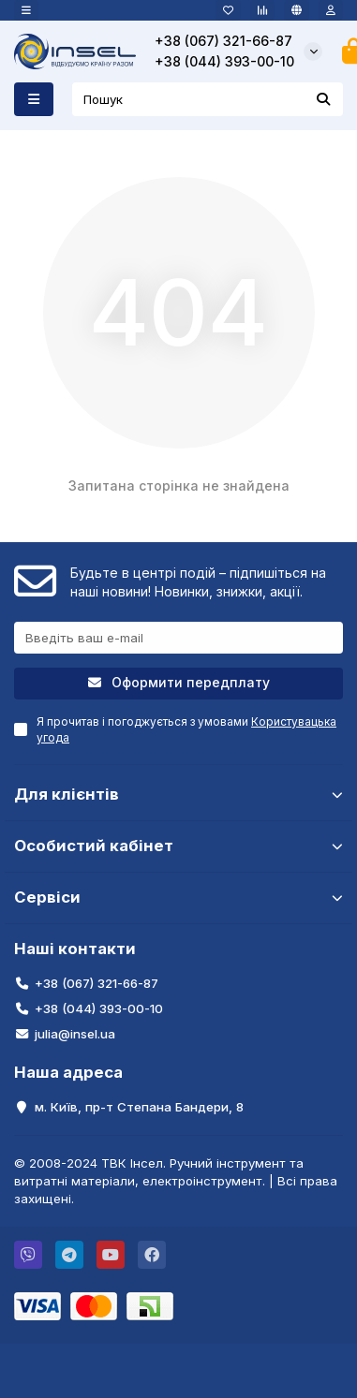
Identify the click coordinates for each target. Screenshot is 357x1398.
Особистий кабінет (178, 845)
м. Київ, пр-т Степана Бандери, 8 (139, 1106)
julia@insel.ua (75, 1033)
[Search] (207, 99)
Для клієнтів (178, 794)
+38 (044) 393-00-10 (224, 61)
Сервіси (178, 897)
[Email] (178, 638)
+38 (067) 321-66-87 (223, 41)
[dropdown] (26, 10)
